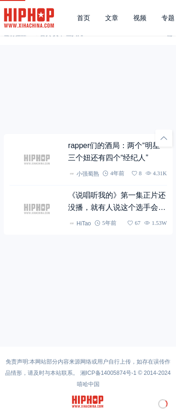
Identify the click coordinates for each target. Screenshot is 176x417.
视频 (139, 18)
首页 (83, 18)
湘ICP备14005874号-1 (108, 373)
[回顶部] (163, 138)
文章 (111, 18)
